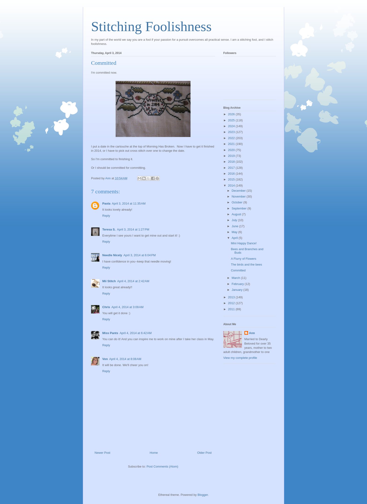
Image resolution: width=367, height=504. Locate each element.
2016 (232, 173)
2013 (232, 297)
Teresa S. (109, 229)
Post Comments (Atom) (162, 466)
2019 (232, 156)
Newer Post (102, 452)
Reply (106, 215)
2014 (232, 185)
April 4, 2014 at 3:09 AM (127, 307)
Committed (238, 270)
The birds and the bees (246, 264)
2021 (232, 144)
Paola (106, 203)
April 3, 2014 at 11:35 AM (129, 203)
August (237, 214)
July (235, 220)
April (235, 238)
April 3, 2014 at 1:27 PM (133, 229)
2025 (232, 120)
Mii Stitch (109, 281)
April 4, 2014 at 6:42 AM (136, 333)
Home (154, 452)
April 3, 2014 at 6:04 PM (140, 255)
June (235, 226)
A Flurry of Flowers (243, 258)
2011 (232, 309)
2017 (232, 167)
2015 (232, 179)
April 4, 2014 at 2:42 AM (133, 281)
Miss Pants (110, 333)
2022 (232, 138)
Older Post (204, 452)
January (237, 290)
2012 (232, 303)
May (235, 232)
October (237, 202)
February (238, 284)
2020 (232, 150)
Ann (252, 333)
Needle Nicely (112, 255)
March (236, 278)
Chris (106, 307)
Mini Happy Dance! (244, 243)
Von (105, 359)
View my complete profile (240, 358)
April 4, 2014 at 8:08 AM (125, 359)
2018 (232, 161)
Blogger (203, 495)
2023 (232, 132)
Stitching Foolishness (151, 26)
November (239, 196)
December (239, 190)
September (239, 208)
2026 (232, 114)
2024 (232, 126)
